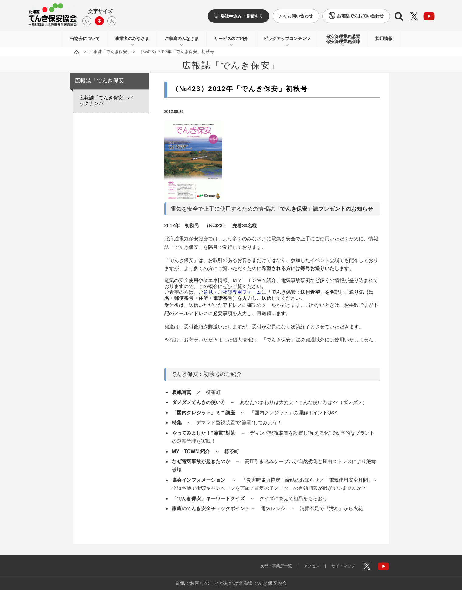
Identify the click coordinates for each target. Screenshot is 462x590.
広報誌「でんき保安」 (110, 51)
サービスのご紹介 (231, 38)
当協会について (85, 38)
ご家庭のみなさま (182, 38)
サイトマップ (341, 562)
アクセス (306, 562)
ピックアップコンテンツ (287, 38)
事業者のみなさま (132, 38)
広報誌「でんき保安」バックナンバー (106, 100)
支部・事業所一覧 (269, 562)
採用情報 (383, 38)
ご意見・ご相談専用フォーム (230, 292)
